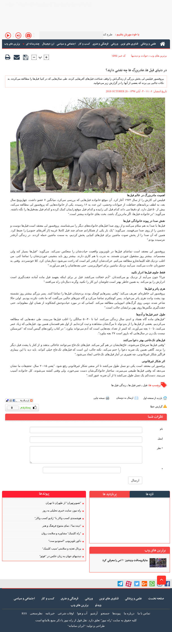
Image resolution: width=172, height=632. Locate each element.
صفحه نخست (156, 598)
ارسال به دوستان (124, 397)
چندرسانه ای (31, 44)
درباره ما (129, 613)
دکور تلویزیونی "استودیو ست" (64, 541)
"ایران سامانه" (76, 626)
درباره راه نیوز (63, 4)
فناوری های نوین (109, 598)
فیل (145, 385)
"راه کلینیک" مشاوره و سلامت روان (61, 533)
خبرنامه (10, 4)
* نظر (160, 448)
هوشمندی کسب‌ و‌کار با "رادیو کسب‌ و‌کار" (57, 518)
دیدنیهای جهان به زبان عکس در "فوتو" (60, 556)
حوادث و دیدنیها (139, 55)
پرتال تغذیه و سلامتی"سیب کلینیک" (61, 548)
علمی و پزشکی (133, 598)
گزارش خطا (156, 406)
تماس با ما (23, 4)
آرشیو (49, 4)
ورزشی (89, 598)
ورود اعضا (37, 4)
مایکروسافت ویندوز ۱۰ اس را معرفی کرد (125, 560)
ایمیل (160, 438)
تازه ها (150, 494)
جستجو (105, 613)
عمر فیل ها (134, 385)
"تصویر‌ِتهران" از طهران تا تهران (63, 502)
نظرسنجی (36, 613)
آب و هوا (82, 613)
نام (161, 429)
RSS (24, 613)
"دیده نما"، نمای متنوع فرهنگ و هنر (61, 525)
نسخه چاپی (99, 398)
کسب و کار (47, 598)
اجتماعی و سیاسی (24, 598)
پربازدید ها (110, 494)
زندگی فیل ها (118, 385)
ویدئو (98, 605)
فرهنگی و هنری (69, 598)
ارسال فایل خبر (82, 4)
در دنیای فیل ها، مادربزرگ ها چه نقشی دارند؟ (136, 70)
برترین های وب (158, 55)
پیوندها (116, 613)
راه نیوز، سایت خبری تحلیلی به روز (62, 510)
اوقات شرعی (66, 613)
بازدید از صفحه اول (152, 398)
